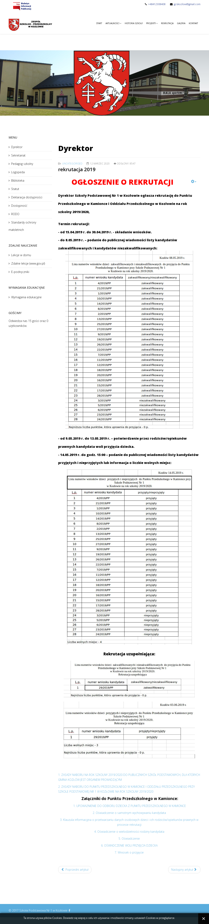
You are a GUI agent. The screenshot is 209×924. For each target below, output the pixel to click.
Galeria (181, 23)
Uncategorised (72, 163)
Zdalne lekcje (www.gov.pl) (28, 263)
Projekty (151, 23)
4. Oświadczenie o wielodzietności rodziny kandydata (129, 831)
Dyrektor (16, 147)
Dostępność (19, 206)
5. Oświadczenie (129, 838)
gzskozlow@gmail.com (187, 4)
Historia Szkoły (134, 23)
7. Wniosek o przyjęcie (129, 852)
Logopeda (18, 172)
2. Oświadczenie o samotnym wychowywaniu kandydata (129, 813)
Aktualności (112, 23)
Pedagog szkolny (22, 164)
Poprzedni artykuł (75, 869)
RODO (15, 214)
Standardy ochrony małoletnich (22, 226)
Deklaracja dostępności (26, 197)
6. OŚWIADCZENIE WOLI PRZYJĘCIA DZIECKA (129, 845)
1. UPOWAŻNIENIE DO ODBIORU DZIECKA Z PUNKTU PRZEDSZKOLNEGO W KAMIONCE (129, 806)
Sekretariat (18, 155)
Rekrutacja (167, 23)
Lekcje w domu (21, 255)
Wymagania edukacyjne (26, 297)
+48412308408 (156, 4)
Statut (15, 189)
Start (99, 23)
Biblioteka (17, 180)
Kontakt (193, 23)
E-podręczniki (20, 272)
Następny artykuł (184, 869)
